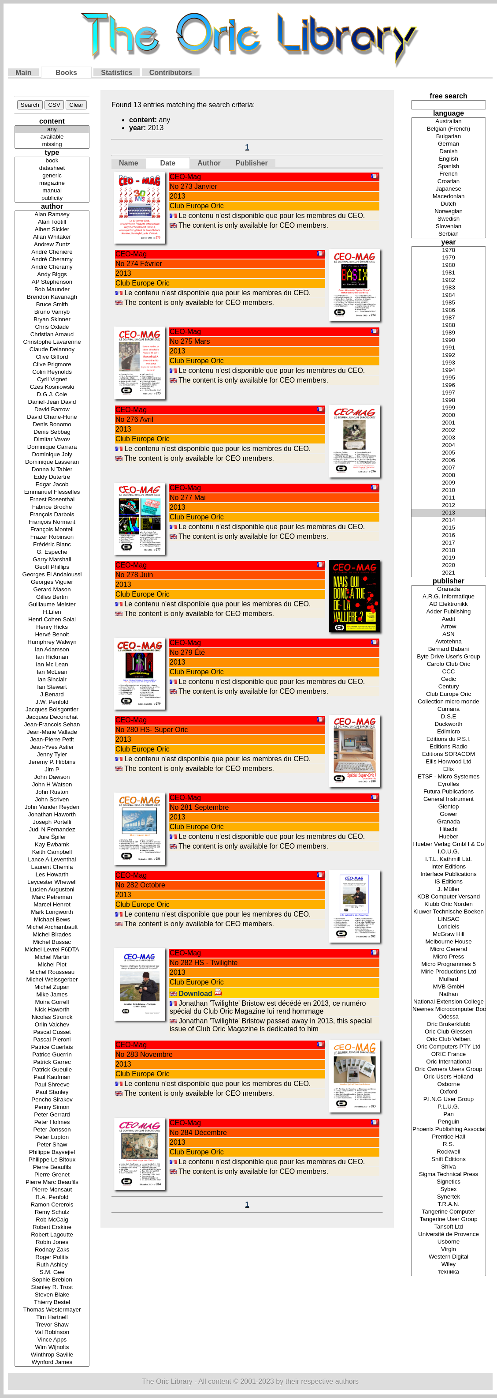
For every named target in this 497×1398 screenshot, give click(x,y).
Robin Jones (52, 1242)
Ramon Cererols (52, 1205)
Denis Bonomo (52, 424)
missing (52, 144)
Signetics (449, 1182)
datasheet (52, 168)
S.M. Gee (52, 1272)
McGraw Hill (449, 934)
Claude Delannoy (52, 349)
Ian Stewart (52, 687)
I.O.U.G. (449, 852)
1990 (449, 340)
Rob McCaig (52, 1220)
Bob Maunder (52, 289)
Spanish (449, 166)
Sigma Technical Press (449, 1174)
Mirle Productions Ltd (449, 972)
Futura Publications (449, 792)
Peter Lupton (52, 1137)
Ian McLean (52, 672)
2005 (449, 453)
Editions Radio (449, 747)
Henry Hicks (52, 627)
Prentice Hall (449, 1137)
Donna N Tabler (52, 470)
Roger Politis (52, 1257)
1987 (449, 318)
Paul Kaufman (52, 1077)
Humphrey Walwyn (52, 642)
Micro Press (449, 957)
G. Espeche (52, 552)
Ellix (449, 769)
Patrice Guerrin (52, 1055)
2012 (449, 505)
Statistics (116, 72)
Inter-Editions (449, 867)
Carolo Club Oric (449, 664)
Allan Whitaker (52, 237)
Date (168, 163)
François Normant (52, 522)
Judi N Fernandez (52, 830)
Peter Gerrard (52, 1115)
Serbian (449, 234)
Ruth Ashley (52, 1265)
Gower (449, 814)
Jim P (52, 770)
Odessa (449, 1017)
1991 (449, 348)
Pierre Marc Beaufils (52, 1182)
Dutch (449, 204)
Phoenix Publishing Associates (449, 1129)
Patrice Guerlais (52, 1047)
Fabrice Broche (52, 507)
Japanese (449, 189)
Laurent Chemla (52, 867)
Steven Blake (52, 1295)
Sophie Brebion (52, 1280)
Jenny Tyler (52, 755)
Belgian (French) (449, 129)
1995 (449, 378)
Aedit (449, 619)
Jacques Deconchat (52, 717)
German (449, 144)
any (52, 129)
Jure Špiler (52, 837)
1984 (449, 295)
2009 (449, 483)
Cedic (449, 679)
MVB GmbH (449, 987)
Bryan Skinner (52, 319)
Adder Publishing (449, 612)
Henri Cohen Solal (52, 620)
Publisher (252, 163)
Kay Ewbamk (52, 845)
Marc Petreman (52, 897)
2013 (449, 513)
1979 (449, 258)
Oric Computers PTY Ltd (449, 1047)
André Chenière (52, 252)
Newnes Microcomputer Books (449, 1009)
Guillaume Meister (52, 605)
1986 (449, 310)
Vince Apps (52, 1340)
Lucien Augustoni (52, 890)
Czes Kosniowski (52, 387)
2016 (449, 535)
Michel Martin (52, 957)
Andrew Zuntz (52, 244)
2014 (449, 520)
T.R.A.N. (449, 1204)
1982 (449, 280)
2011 (449, 498)
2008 (449, 475)
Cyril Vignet (52, 379)
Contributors (170, 72)
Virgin (449, 1249)
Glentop (449, 807)
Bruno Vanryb (52, 312)
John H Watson (52, 785)
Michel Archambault (52, 927)
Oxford (449, 1092)
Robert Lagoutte (52, 1235)
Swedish (449, 219)
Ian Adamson (52, 650)
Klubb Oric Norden (449, 904)
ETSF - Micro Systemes (449, 777)
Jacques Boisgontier (52, 710)
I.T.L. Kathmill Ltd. (449, 859)
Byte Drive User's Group (449, 657)
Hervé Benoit (52, 635)
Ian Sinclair (52, 680)
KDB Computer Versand (449, 897)
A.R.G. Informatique (449, 597)
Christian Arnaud (52, 334)
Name (128, 163)
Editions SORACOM (449, 754)
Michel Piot (52, 965)
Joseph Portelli (52, 822)
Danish (449, 151)
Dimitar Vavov (52, 439)
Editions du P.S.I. (449, 739)
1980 (449, 265)
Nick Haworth (52, 1010)
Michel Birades (52, 935)
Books (66, 72)
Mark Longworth (52, 912)
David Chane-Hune (52, 417)
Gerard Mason (52, 590)
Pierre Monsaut (52, 1190)
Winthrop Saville (52, 1355)
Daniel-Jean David (52, 402)
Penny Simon (52, 1107)
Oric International (449, 1062)
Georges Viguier (52, 582)
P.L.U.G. (449, 1107)
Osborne (449, 1084)
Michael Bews (52, 920)
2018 (449, 550)
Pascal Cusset (52, 1032)
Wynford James (52, 1362)
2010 (449, 490)
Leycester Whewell (52, 882)
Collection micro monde (449, 702)
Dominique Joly (52, 454)
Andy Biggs (52, 274)
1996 (449, 385)
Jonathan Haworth (52, 815)
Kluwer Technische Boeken (449, 912)
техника (449, 1272)
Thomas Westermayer (52, 1310)
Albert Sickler (52, 229)
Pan (449, 1114)
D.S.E (449, 717)
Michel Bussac (52, 942)
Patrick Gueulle (52, 1070)
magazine (52, 183)
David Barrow (52, 409)
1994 (449, 370)
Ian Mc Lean (52, 665)
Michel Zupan (52, 987)
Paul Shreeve (52, 1085)
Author (208, 163)
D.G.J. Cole (52, 394)
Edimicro (449, 732)
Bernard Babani (449, 649)
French (449, 174)
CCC (449, 672)
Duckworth (449, 724)
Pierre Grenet (52, 1175)
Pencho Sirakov (52, 1100)
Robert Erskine (52, 1227)
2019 (449, 558)
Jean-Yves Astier (52, 747)
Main (23, 72)
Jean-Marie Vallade (52, 732)
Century (449, 687)
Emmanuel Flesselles (52, 492)
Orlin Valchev (52, 1025)
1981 (449, 273)
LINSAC (449, 919)
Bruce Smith (52, 304)
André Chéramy (52, 267)
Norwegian (449, 211)
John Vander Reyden (52, 807)
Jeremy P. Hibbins (52, 762)
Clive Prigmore (52, 364)
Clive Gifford (52, 357)
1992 (449, 355)
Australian (449, 121)
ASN (449, 634)
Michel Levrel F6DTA (52, 950)
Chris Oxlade (52, 327)
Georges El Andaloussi (52, 575)
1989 (449, 333)
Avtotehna (449, 642)
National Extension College (449, 1002)
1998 (449, 400)
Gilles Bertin (52, 597)
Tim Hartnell (52, 1317)
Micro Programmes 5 (449, 964)
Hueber (449, 837)
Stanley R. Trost (52, 1287)
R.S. (449, 1144)
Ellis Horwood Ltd (449, 762)
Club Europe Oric (449, 694)
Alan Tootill (52, 222)
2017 (449, 543)
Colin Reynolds (52, 372)
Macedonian (449, 196)
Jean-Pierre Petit (52, 740)
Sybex (449, 1189)
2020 (449, 565)
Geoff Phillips (52, 567)
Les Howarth (52, 875)
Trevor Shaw (52, 1325)
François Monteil (52, 530)
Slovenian (449, 226)
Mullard (449, 979)
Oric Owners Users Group (449, 1069)
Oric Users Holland (449, 1077)
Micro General (449, 949)
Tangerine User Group (449, 1219)
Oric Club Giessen (449, 1032)
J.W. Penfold (52, 702)
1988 (449, 325)
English (449, 159)
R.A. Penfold (52, 1197)
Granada (449, 589)
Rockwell (449, 1152)
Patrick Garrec (52, 1062)
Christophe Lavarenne (52, 342)
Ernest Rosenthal (52, 500)
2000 (449, 415)
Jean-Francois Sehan (52, 725)
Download (200, 993)
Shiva (449, 1167)
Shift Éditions (449, 1159)
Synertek (449, 1197)
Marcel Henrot (52, 905)
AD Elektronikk (449, 604)
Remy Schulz (52, 1212)
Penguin (449, 1122)
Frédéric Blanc (52, 545)
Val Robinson (52, 1332)
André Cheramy (52, 259)
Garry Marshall (52, 560)
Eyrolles (449, 784)
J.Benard (52, 695)
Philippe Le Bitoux (52, 1160)
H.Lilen (52, 612)
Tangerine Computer (449, 1212)
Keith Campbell (52, 852)
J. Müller (449, 889)
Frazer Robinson (52, 537)
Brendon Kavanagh (52, 297)
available (52, 137)
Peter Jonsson (52, 1130)
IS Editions (449, 882)
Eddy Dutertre (52, 477)
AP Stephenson (52, 282)
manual (52, 191)
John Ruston (52, 792)
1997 (449, 393)
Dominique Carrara (52, 447)
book (52, 161)
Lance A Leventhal (52, 860)
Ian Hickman (52, 657)
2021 (449, 573)
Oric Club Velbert (449, 1039)
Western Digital (449, 1257)
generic (52, 176)
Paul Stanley (52, 1092)
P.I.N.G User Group (449, 1099)
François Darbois (52, 515)
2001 (449, 423)
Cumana (449, 709)
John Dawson (52, 777)
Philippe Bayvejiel (52, 1152)
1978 (449, 250)
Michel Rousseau (52, 972)
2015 (449, 528)
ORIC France (449, 1054)
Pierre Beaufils (52, 1167)
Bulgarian (449, 136)
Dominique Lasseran (52, 462)
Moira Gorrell (52, 1002)
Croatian (449, 181)
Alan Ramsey (52, 214)
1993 (449, 363)
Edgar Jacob (52, 485)
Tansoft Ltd (449, 1227)
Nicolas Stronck (52, 1017)
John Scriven (52, 800)
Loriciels (449, 927)
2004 (449, 445)
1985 (449, 303)
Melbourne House (449, 942)
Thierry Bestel (52, 1302)
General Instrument (449, 799)
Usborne (449, 1242)
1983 (449, 288)
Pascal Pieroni (52, 1040)
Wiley (449, 1264)
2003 (449, 438)
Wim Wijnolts (52, 1347)
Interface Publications (449, 874)
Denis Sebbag (52, 432)
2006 (449, 460)
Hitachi (449, 829)
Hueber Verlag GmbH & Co (449, 844)
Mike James (52, 995)
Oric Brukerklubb (449, 1024)
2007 (449, 468)
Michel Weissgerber (52, 980)
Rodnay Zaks (52, 1250)
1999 (449, 408)
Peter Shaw (52, 1145)
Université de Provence (449, 1234)
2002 (449, 430)
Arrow (449, 627)
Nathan (449, 994)
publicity (52, 198)
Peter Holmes (52, 1122)
